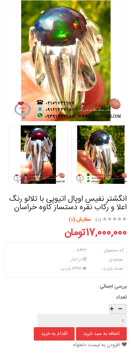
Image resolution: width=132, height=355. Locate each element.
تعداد (121, 297)
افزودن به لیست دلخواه (100, 345)
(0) (98, 219)
